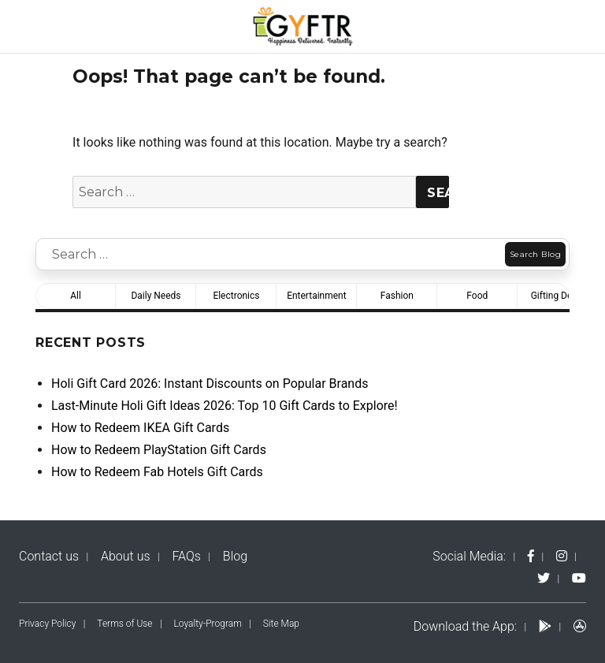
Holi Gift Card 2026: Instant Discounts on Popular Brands (209, 383)
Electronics (236, 295)
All (75, 295)
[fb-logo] (531, 556)
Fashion (397, 295)
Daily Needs (155, 295)
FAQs (186, 556)
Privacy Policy (47, 623)
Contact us (49, 556)
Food (477, 295)
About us (125, 556)
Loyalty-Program (208, 623)
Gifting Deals (558, 295)
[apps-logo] (579, 626)
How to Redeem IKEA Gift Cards (140, 427)
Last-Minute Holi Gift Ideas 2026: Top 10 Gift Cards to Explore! (224, 405)
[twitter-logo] (543, 578)
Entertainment (317, 295)
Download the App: (465, 626)
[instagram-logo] (561, 556)
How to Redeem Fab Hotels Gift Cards (157, 471)
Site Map (281, 623)
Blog (235, 556)
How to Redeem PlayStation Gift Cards (158, 449)
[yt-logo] (579, 578)
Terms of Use (124, 623)
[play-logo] (545, 626)
